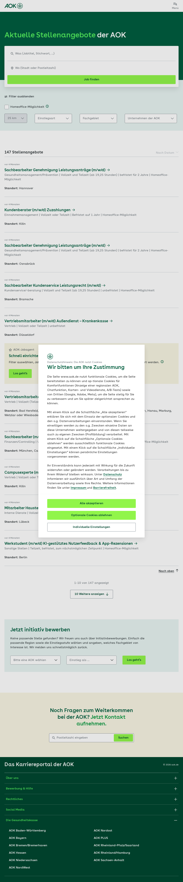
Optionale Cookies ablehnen (91, 515)
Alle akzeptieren (91, 503)
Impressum (79, 487)
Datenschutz (112, 474)
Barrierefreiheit (104, 487)
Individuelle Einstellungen (91, 527)
